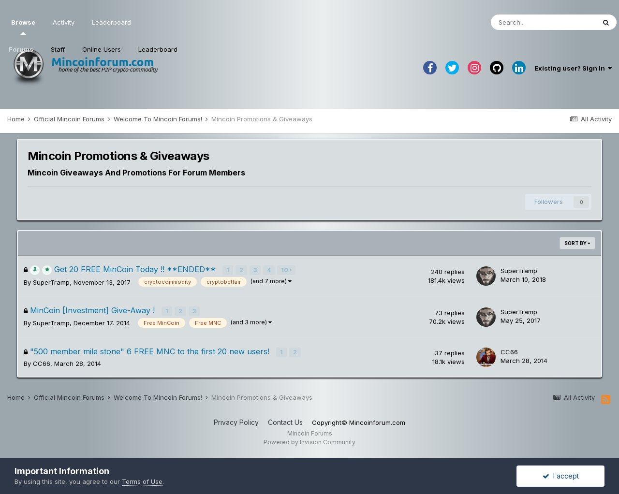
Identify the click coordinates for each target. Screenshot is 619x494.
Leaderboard (157, 49)
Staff (58, 49)
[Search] (543, 22)
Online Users (101, 49)
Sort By (577, 243)
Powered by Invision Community (309, 441)
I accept (561, 476)
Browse (23, 26)
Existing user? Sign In (573, 68)
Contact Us (285, 421)
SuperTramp (51, 282)
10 (286, 270)
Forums (21, 49)
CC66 (41, 363)
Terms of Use (142, 481)
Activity (63, 22)
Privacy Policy (236, 421)
